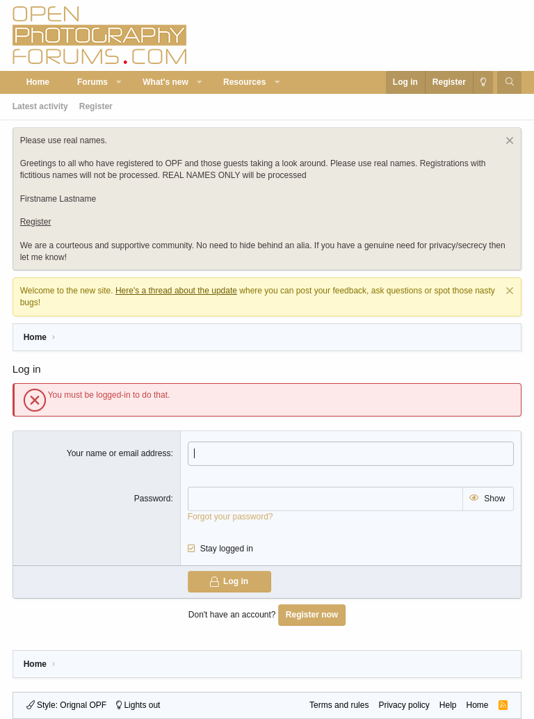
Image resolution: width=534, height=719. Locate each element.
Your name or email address (119, 453)
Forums (92, 82)
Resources (244, 82)
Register (96, 106)
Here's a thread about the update (176, 291)
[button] (119, 82)
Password (152, 498)
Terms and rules (339, 705)
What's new (165, 82)
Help (448, 705)
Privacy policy (403, 705)
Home (37, 82)
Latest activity (40, 106)
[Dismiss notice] (508, 142)
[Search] (509, 82)
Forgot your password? (230, 517)
